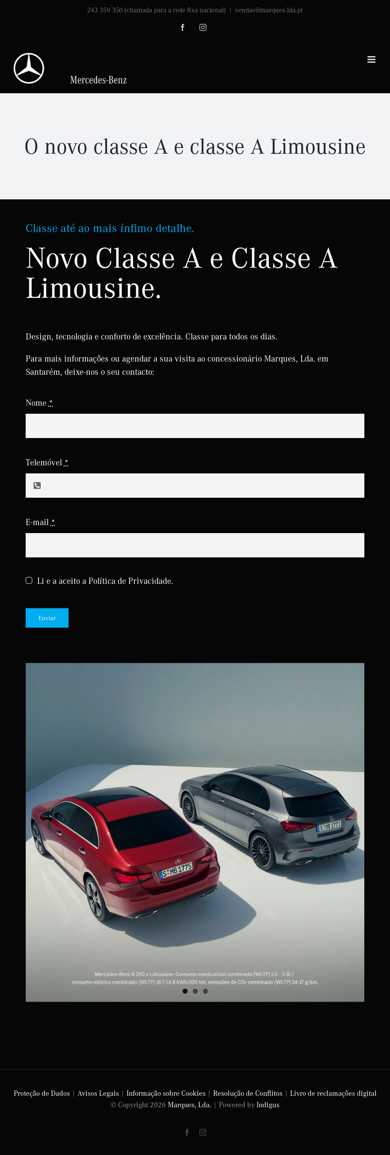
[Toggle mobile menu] (372, 59)
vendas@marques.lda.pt (269, 9)
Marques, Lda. (189, 1104)
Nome (39, 402)
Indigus (267, 1104)
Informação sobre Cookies (166, 1093)
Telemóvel (47, 462)
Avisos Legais (98, 1093)
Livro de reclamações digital (333, 1093)
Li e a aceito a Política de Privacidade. (105, 580)
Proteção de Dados (42, 1093)
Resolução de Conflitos (248, 1093)
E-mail (40, 521)
